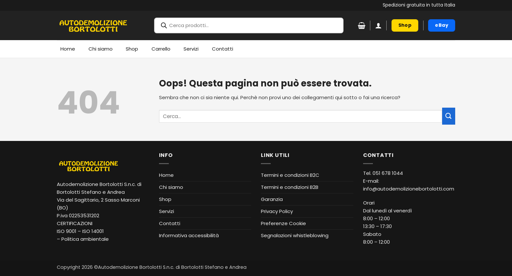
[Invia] (448, 116)
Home (67, 48)
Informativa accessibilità (189, 235)
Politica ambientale (85, 239)
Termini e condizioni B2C (290, 175)
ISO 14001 (93, 231)
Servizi (191, 48)
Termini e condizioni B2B (289, 187)
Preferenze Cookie (283, 223)
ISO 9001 (66, 231)
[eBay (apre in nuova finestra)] (441, 25)
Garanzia (272, 199)
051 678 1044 (388, 173)
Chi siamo (100, 48)
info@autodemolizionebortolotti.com (408, 188)
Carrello (161, 48)
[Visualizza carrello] (361, 25)
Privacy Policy (277, 211)
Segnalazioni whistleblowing (294, 235)
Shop (132, 48)
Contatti (222, 48)
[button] (378, 25)
